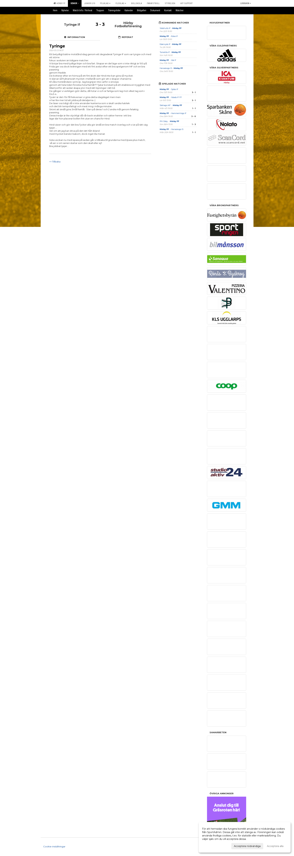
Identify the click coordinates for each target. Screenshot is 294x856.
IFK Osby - (170, 121)
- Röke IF (169, 36)
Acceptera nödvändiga (247, 846)
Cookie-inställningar (54, 846)
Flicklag (121, 3)
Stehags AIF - (171, 105)
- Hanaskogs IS (171, 129)
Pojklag (105, 3)
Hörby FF (59, 3)
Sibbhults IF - (171, 28)
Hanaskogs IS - (171, 68)
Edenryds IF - (171, 44)
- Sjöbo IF (169, 89)
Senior (74, 3)
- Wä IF (168, 60)
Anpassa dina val (211, 845)
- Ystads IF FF (171, 97)
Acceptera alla (275, 846)
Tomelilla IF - (170, 52)
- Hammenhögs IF (173, 113)
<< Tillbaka (54, 161)
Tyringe (57, 46)
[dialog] (245, 837)
